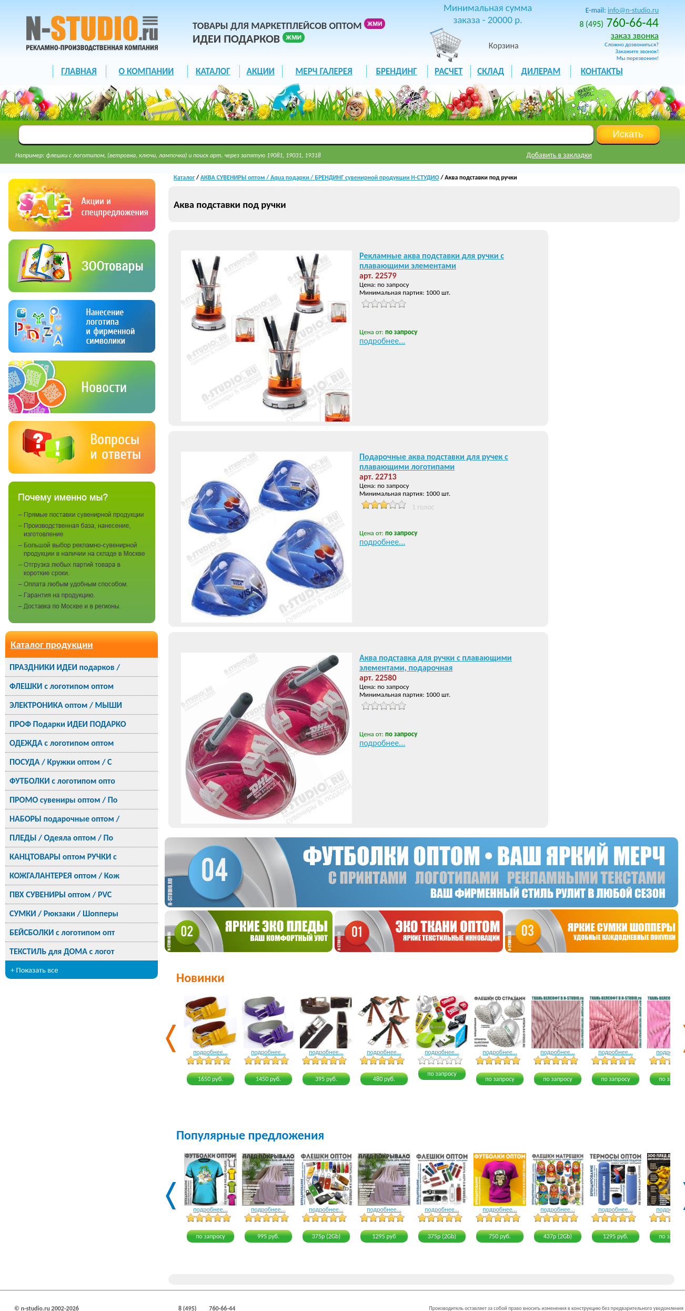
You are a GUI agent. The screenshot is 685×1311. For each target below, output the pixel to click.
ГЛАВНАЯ (78, 71)
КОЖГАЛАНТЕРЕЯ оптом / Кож (64, 875)
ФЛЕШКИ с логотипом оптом (61, 686)
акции (261, 71)
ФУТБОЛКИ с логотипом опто (62, 781)
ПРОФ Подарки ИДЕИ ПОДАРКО (67, 724)
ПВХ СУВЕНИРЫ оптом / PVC (60, 894)
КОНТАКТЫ (602, 71)
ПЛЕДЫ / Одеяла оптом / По (61, 838)
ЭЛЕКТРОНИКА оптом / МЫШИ (65, 705)
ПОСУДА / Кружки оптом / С (60, 762)
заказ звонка (635, 35)
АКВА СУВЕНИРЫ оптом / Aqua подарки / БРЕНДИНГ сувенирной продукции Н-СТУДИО (319, 177)
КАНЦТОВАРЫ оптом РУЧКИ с (63, 857)
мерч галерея (324, 71)
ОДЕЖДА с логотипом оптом (61, 743)
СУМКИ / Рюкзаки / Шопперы (63, 913)
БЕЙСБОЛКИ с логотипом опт (62, 932)
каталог (213, 71)
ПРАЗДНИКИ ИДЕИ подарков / (64, 667)
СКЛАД (490, 71)
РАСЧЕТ (448, 71)
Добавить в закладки (559, 155)
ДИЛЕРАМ (540, 71)
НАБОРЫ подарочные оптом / (64, 819)
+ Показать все (34, 970)
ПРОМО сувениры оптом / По (63, 800)
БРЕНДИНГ (396, 71)
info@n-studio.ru (633, 10)
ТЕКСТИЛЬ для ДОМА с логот (61, 951)
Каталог (184, 177)
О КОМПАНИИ (146, 71)
